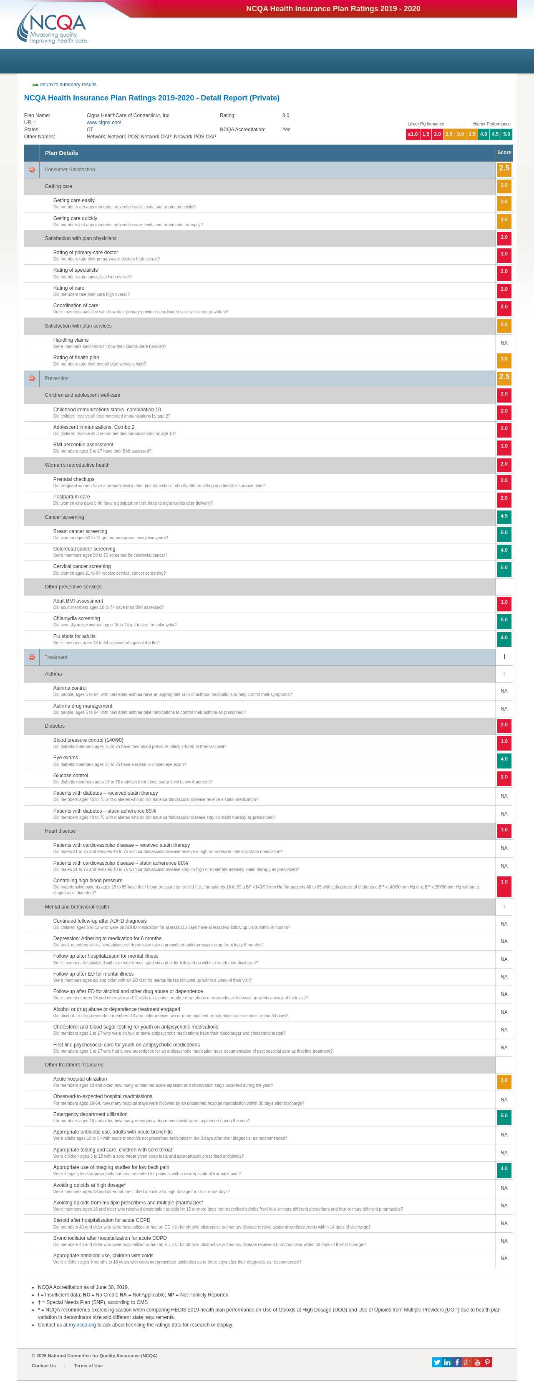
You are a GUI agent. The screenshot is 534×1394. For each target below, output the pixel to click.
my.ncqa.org (82, 1325)
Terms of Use (88, 1365)
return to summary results (64, 85)
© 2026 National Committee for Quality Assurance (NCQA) (95, 1355)
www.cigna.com (104, 122)
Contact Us (44, 1365)
